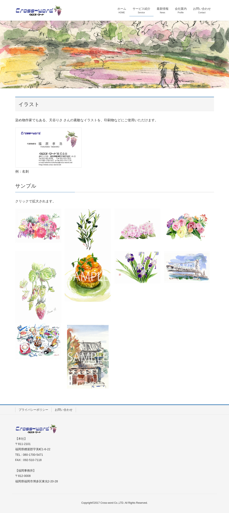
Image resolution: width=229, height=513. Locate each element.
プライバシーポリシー (33, 409)
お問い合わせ (64, 409)
